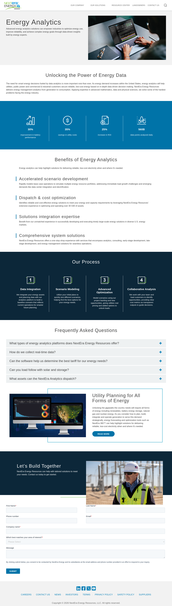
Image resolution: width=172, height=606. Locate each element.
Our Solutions (97, 5)
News (57, 594)
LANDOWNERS (138, 5)
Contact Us (43, 594)
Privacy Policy (104, 594)
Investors (72, 594)
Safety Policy (125, 594)
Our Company (77, 5)
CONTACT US (153, 5)
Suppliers (145, 594)
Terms (86, 594)
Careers (26, 594)
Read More (104, 434)
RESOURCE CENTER (121, 5)
